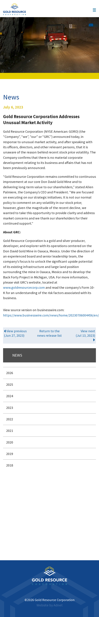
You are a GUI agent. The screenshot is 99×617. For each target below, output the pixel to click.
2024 (9, 396)
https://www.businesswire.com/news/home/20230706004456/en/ (51, 315)
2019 (9, 454)
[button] (94, 10)
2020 (9, 442)
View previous (19, 333)
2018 (9, 465)
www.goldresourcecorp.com (24, 287)
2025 (9, 384)
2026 (9, 373)
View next (80, 335)
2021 (9, 430)
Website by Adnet (50, 605)
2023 (9, 407)
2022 (9, 419)
